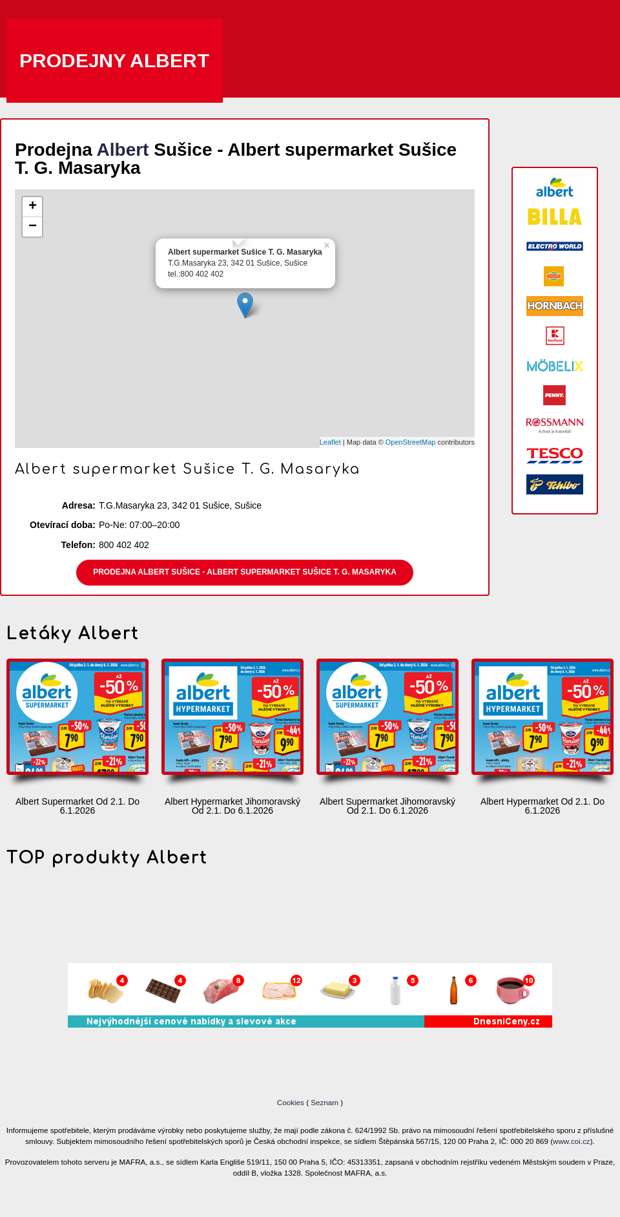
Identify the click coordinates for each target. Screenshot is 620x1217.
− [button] (32, 227)
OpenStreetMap (411, 442)
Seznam (324, 1102)
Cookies (291, 1102)
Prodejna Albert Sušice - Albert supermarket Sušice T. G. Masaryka (245, 572)
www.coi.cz (571, 1141)
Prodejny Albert (114, 60)
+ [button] (32, 207)
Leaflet (330, 442)
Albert (123, 150)
